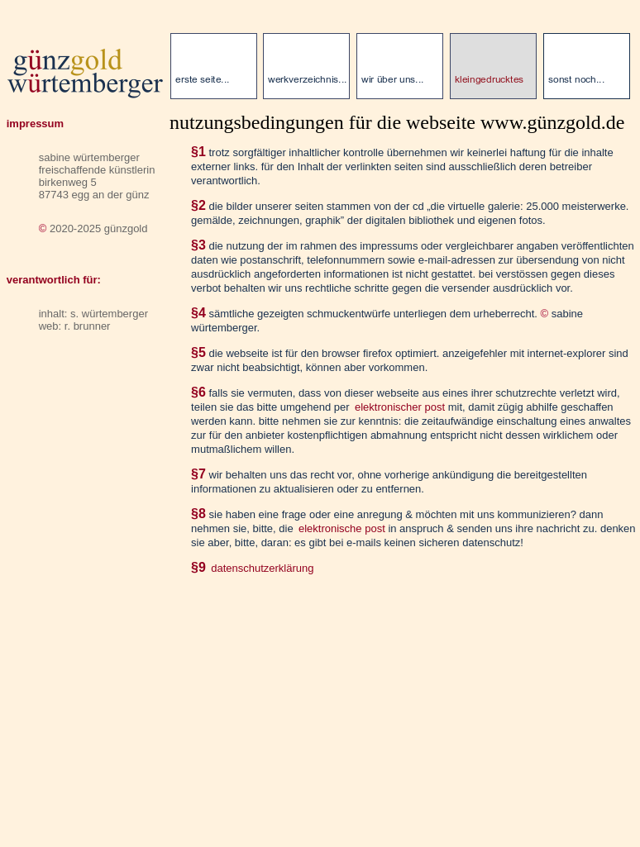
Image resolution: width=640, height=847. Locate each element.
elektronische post (342, 528)
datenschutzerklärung (262, 568)
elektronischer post (400, 407)
